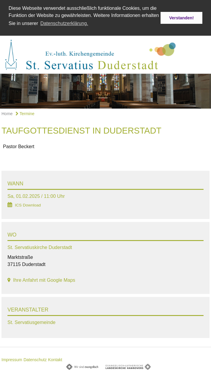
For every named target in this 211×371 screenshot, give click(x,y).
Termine (25, 112)
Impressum (11, 358)
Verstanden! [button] (181, 17)
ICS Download (28, 204)
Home (7, 112)
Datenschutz (35, 358)
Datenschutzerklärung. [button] (64, 23)
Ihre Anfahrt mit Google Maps (44, 279)
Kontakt (55, 358)
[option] (105, 90)
